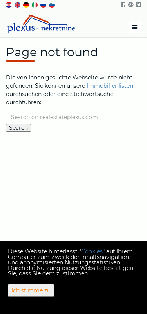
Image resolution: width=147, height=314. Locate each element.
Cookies (92, 251)
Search (18, 127)
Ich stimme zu (31, 290)
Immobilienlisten (110, 85)
